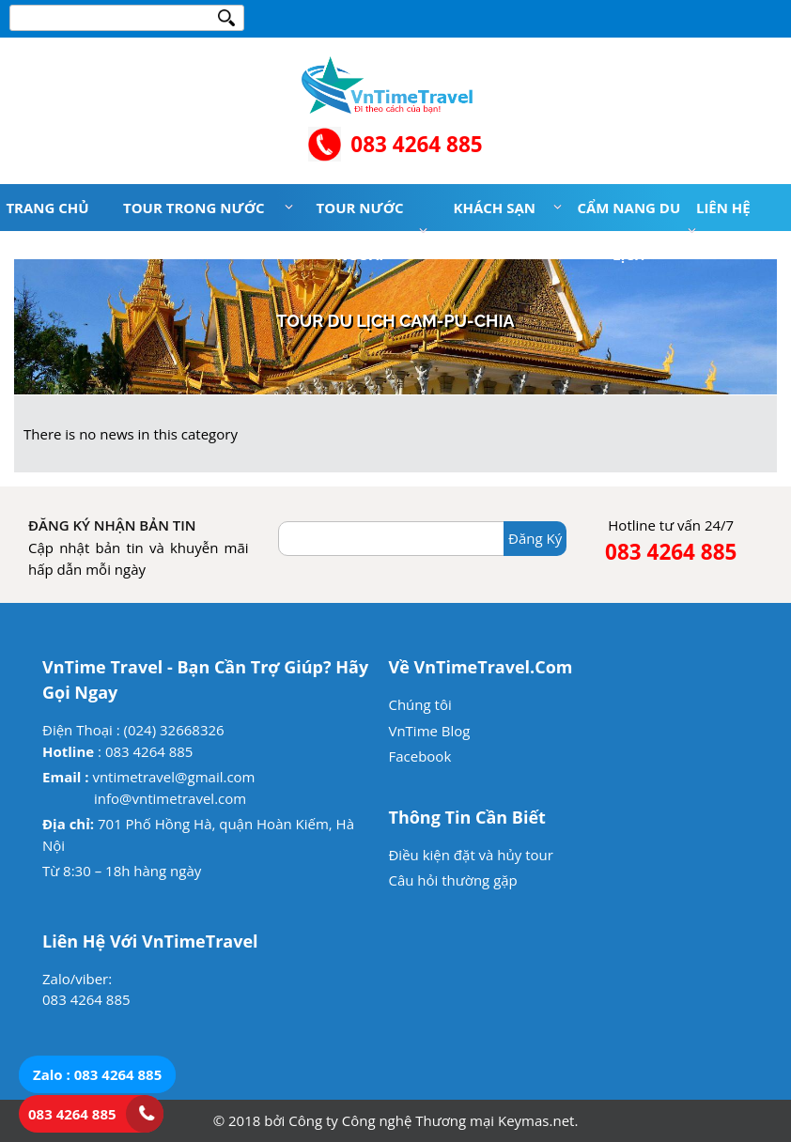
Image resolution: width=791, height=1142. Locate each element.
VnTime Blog (429, 730)
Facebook (419, 756)
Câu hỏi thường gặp (452, 880)
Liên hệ (723, 207)
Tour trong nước (194, 207)
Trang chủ (47, 207)
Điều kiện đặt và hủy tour (470, 854)
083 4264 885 (416, 144)
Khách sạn (494, 207)
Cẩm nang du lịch (628, 231)
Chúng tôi (419, 704)
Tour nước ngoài (360, 231)
